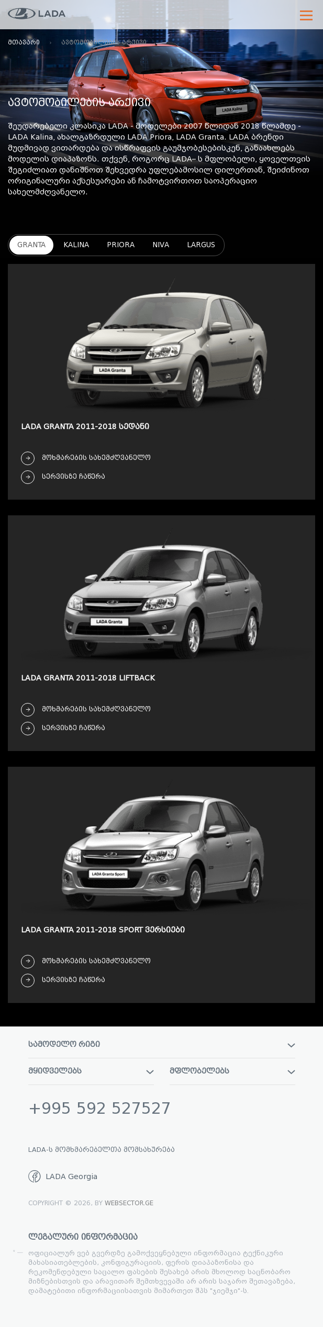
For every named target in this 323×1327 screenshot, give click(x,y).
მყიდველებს (91, 1071)
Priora (121, 244)
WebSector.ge (129, 1203)
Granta (31, 244)
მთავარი (24, 42)
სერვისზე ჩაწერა (63, 477)
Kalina (76, 244)
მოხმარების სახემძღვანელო (86, 458)
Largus (201, 244)
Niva (160, 244)
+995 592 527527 (99, 1108)
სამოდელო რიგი (161, 1044)
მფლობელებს (232, 1071)
